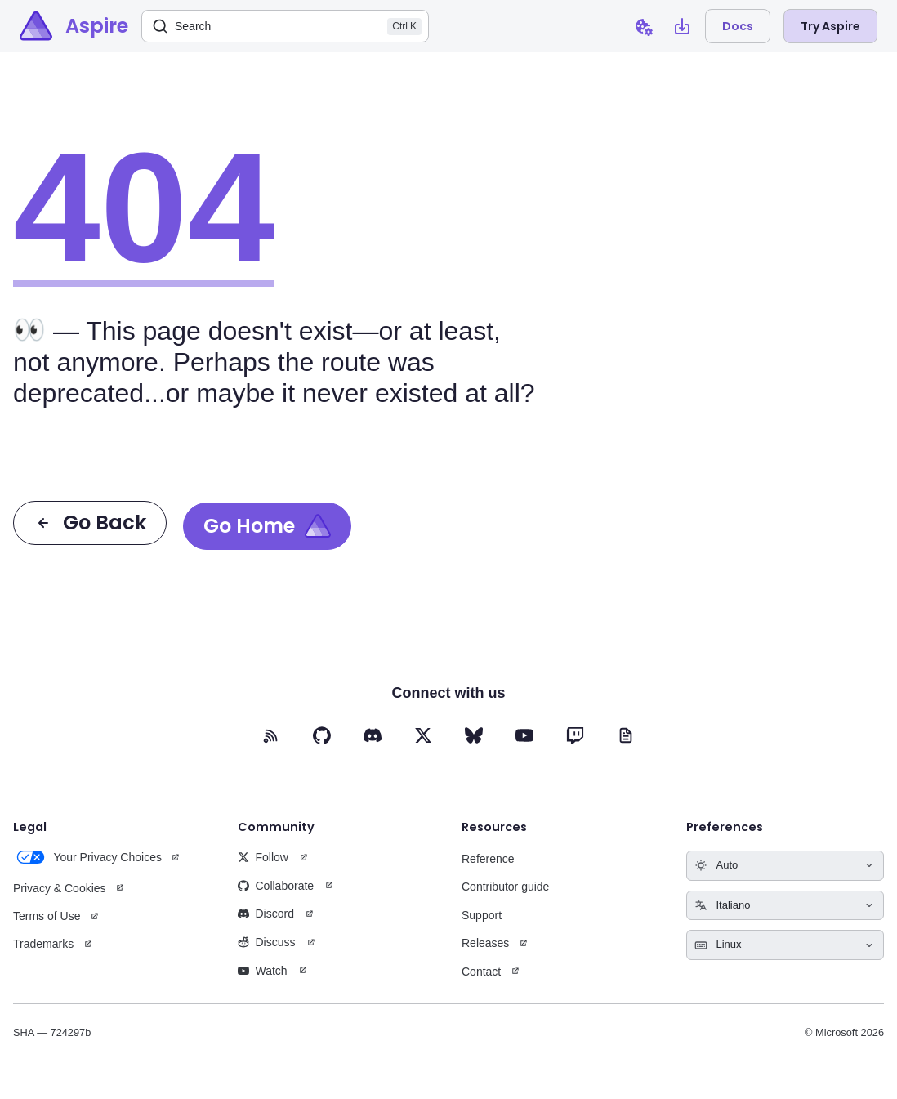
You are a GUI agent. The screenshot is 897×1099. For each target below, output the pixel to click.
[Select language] (785, 906)
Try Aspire (830, 26)
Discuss (267, 942)
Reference (488, 858)
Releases (485, 942)
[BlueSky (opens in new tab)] (473, 735)
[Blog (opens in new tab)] (625, 735)
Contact (481, 971)
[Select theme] (785, 866)
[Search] (285, 26)
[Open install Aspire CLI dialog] (682, 26)
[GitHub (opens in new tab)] (321, 735)
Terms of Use (46, 916)
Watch (263, 970)
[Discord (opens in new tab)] (372, 735)
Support (482, 915)
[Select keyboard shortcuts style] (785, 945)
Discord (266, 913)
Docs (737, 26)
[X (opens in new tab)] (423, 735)
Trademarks (43, 943)
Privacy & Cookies (59, 888)
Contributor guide (505, 886)
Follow (263, 857)
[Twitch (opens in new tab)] (575, 735)
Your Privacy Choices (87, 857)
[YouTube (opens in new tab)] (524, 735)
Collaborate (276, 885)
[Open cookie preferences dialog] (643, 26)
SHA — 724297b (52, 1032)
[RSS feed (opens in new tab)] (271, 735)
